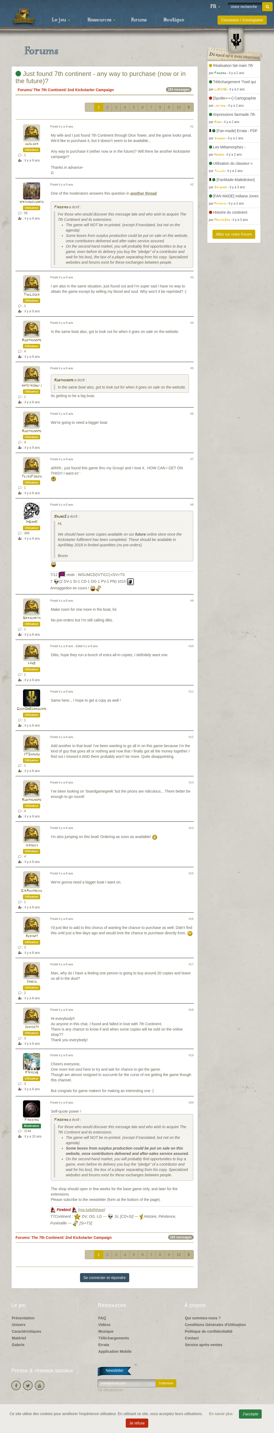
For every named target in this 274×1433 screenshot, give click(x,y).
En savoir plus (221, 1414)
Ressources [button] (101, 20)
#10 (191, 646)
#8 (191, 504)
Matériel (19, 1338)
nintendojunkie (32, 202)
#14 (191, 827)
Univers (18, 1325)
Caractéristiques (26, 1331)
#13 (191, 782)
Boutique (173, 20)
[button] (215, 6)
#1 (191, 126)
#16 (191, 918)
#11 (191, 691)
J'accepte (250, 1414)
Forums (139, 20)
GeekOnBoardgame (32, 709)
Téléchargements (113, 1338)
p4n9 (31, 664)
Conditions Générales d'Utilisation (215, 1325)
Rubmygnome (31, 340)
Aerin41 (31, 936)
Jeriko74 (32, 1027)
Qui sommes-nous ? (203, 1318)
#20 (191, 1102)
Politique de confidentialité (209, 1331)
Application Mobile (114, 1351)
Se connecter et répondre (104, 1278)
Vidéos (104, 1325)
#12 (191, 737)
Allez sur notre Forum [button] (234, 234)
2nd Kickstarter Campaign (90, 90)
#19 (191, 1055)
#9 (191, 600)
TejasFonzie (31, 477)
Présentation (23, 1318)
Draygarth (31, 618)
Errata (103, 1345)
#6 (191, 413)
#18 (191, 1009)
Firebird (61, 207)
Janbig (31, 982)
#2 (191, 184)
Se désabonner (110, 1390)
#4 (191, 322)
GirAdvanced (31, 891)
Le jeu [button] (61, 20)
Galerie (18, 1345)
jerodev (31, 845)
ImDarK (31, 522)
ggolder (31, 144)
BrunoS (60, 517)
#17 (191, 964)
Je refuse (137, 1423)
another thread (143, 193)
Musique (105, 1331)
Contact (192, 1338)
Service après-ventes (203, 1345)
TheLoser (32, 295)
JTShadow (32, 754)
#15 (191, 873)
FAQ (102, 1318)
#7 (191, 459)
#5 (191, 368)
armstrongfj (31, 386)
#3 (191, 277)
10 (179, 107)
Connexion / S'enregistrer (242, 20)
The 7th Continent (49, 90)
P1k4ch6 (31, 1073)
